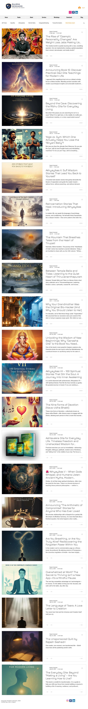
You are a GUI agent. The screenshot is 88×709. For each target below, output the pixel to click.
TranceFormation (57, 23)
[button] (84, 23)
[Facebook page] (70, 700)
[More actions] (83, 32)
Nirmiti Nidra (31, 23)
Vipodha (12, 23)
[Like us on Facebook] (73, 12)
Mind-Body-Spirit (70, 23)
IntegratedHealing (44, 23)
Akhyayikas (21, 23)
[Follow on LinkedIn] (76, 12)
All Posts (4, 23)
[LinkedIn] (73, 700)
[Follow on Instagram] (70, 12)
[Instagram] (67, 700)
